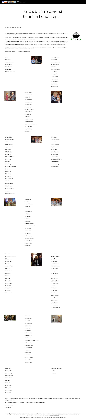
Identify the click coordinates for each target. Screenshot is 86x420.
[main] (43, 14)
